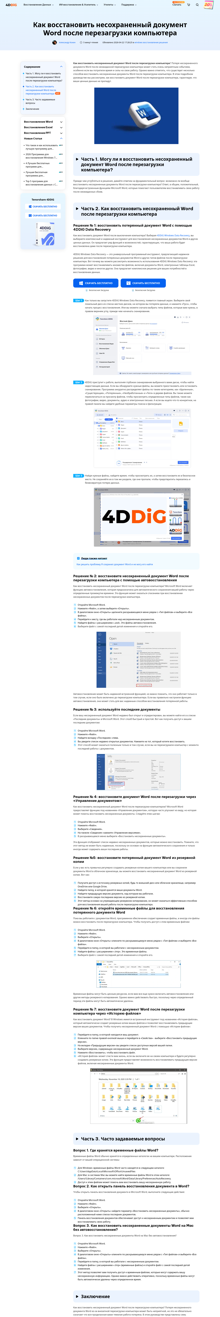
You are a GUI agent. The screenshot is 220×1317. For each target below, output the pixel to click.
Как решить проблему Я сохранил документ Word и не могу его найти (115, 564)
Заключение (32, 108)
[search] (197, 4)
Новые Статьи (33, 138)
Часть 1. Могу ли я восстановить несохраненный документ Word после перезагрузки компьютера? (44, 77)
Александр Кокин (67, 42)
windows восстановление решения (151, 42)
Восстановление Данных (37, 4)
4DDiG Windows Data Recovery (173, 235)
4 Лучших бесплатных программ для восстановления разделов (44, 165)
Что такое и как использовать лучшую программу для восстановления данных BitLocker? (44, 147)
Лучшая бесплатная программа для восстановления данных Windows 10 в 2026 (44, 174)
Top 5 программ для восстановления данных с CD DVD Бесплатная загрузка (44, 183)
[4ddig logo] (11, 5)
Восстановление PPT (37, 133)
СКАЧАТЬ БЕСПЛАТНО (43, 206)
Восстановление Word (38, 121)
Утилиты (108, 4)
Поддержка (127, 4)
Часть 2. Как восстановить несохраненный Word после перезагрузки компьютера (43, 90)
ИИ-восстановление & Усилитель (77, 4)
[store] (188, 4)
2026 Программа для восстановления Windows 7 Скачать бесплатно (44, 156)
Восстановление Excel (38, 127)
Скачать (177, 3)
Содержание (32, 66)
